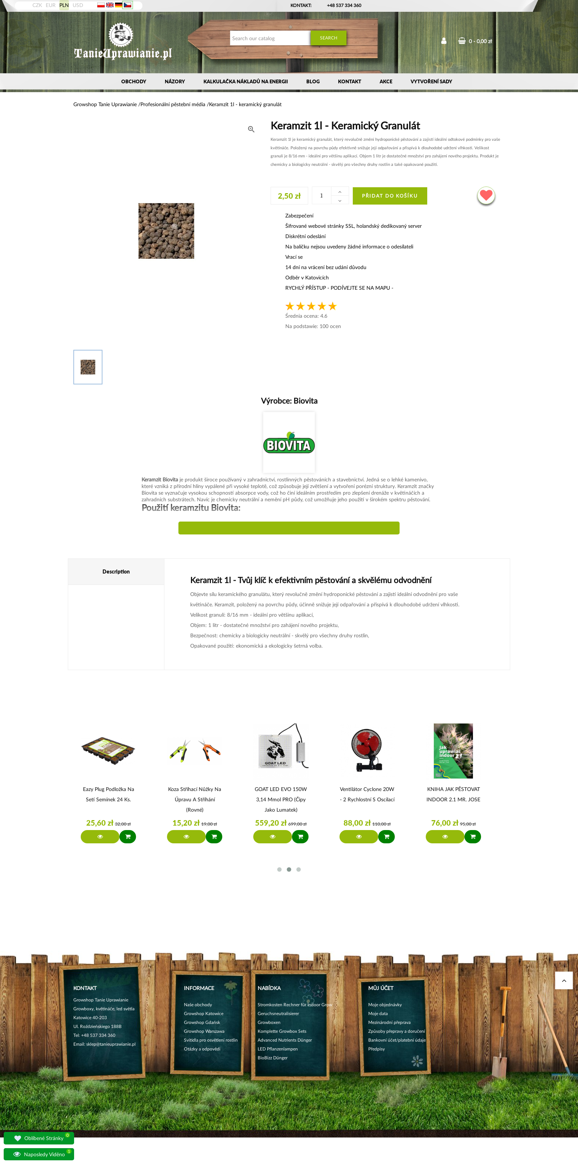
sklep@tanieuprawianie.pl (111, 1044)
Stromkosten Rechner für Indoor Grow (295, 1004)
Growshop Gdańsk (202, 1022)
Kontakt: (300, 5)
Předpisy (376, 1049)
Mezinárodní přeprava (389, 1022)
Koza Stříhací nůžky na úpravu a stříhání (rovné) (194, 799)
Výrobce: (289, 400)
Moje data (378, 1013)
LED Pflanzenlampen (278, 1049)
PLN (64, 5)
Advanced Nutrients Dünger (285, 1040)
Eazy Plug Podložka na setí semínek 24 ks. (108, 794)
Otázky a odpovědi (202, 1049)
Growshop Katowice (203, 1013)
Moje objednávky (385, 1004)
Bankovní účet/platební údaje (397, 1040)
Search (328, 38)
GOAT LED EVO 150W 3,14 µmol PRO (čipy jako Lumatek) (281, 799)
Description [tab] (116, 571)
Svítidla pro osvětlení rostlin (211, 1040)
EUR (51, 5)
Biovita (304, 400)
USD (78, 5)
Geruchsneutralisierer (278, 1013)
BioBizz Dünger (273, 1057)
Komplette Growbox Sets (282, 1031)
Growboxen (269, 1022)
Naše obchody (198, 1004)
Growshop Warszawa (204, 1031)
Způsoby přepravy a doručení (396, 1031)
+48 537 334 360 (344, 5)
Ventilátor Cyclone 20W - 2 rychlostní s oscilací (367, 794)
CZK (37, 5)
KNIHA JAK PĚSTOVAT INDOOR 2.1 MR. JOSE (453, 794)
